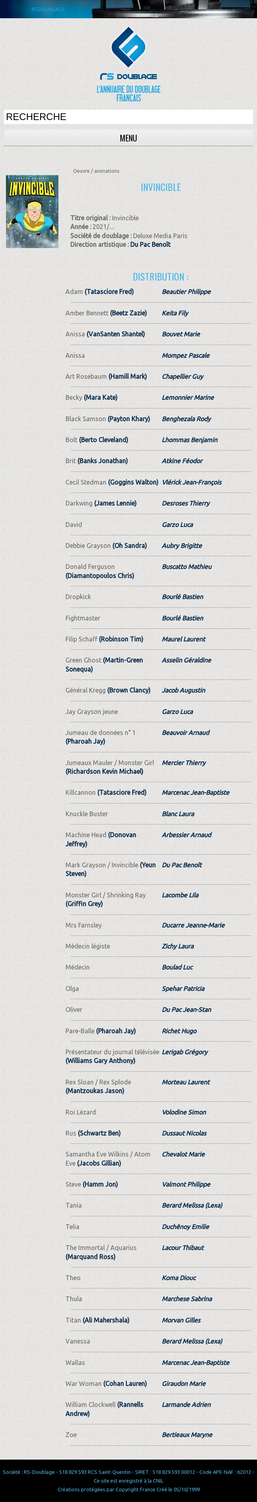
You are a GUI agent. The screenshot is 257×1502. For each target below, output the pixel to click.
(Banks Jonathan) (102, 460)
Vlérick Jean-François (191, 482)
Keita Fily (175, 313)
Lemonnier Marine (188, 397)
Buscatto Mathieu (186, 566)
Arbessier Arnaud (186, 834)
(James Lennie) (115, 503)
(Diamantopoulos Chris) (100, 575)
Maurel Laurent (183, 639)
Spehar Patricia (183, 988)
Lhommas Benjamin (189, 439)
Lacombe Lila (180, 895)
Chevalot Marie (183, 1154)
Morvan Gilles (181, 1320)
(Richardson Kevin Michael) (104, 771)
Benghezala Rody (186, 418)
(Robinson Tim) (120, 639)
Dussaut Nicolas (184, 1133)
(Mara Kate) (100, 397)
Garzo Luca (177, 524)
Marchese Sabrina (187, 1298)
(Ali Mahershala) (105, 1320)
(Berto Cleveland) (102, 439)
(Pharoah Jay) (85, 741)
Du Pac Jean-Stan (186, 1009)
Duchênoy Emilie (185, 1226)
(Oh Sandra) (129, 545)
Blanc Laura (178, 813)
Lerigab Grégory (184, 1051)
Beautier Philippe (186, 291)
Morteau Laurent (185, 1082)
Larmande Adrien (186, 1404)
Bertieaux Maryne (187, 1434)
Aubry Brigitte (182, 545)
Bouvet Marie (181, 334)
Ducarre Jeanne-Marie (193, 925)
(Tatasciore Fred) (108, 291)
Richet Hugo (179, 1030)
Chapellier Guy (182, 376)
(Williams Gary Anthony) (100, 1060)
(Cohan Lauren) (124, 1383)
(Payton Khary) (128, 418)
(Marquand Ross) (91, 1256)
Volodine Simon (184, 1112)
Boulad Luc (177, 967)
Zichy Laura (177, 946)
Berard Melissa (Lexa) (192, 1205)
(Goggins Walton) (132, 482)
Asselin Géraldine (186, 660)
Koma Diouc (178, 1277)
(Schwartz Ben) (98, 1133)
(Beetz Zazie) (127, 313)
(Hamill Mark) (127, 376)
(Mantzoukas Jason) (95, 1090)
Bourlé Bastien (182, 596)
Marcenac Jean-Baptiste (195, 792)
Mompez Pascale (185, 355)
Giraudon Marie (183, 1383)
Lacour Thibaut (182, 1247)
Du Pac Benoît (150, 244)
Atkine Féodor (182, 460)
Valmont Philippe (186, 1184)
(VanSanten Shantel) (115, 334)
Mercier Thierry (183, 762)
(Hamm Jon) (99, 1184)
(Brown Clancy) (128, 690)
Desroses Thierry (185, 503)
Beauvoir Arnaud (185, 732)
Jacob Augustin (183, 690)
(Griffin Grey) (84, 903)
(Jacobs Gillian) (98, 1163)
